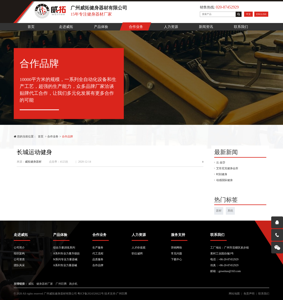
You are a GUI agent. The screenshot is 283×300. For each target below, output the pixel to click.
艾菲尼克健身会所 (226, 168)
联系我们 (241, 27)
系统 (230, 210)
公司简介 (19, 247)
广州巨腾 (61, 283)
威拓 (31, 283)
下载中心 (176, 259)
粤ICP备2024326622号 (90, 293)
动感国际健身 (223, 180)
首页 (31, 27)
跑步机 (73, 283)
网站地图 (234, 293)
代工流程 (97, 253)
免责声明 (249, 293)
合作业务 (136, 27)
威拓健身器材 (33, 161)
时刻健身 (220, 174)
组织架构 (19, 253)
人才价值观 (138, 247)
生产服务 (97, 247)
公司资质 (19, 259)
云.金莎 (219, 162)
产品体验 (101, 27)
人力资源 (171, 27)
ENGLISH (261, 14)
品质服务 (97, 259)
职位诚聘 (137, 253)
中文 (248, 14)
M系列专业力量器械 (65, 259)
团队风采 (19, 265)
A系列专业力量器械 (65, 265)
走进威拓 (66, 27)
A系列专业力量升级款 (66, 253)
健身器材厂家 (44, 283)
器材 (218, 210)
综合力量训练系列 (64, 247)
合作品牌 (67, 136)
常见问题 (176, 253)
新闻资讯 (206, 27)
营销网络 (176, 247)
